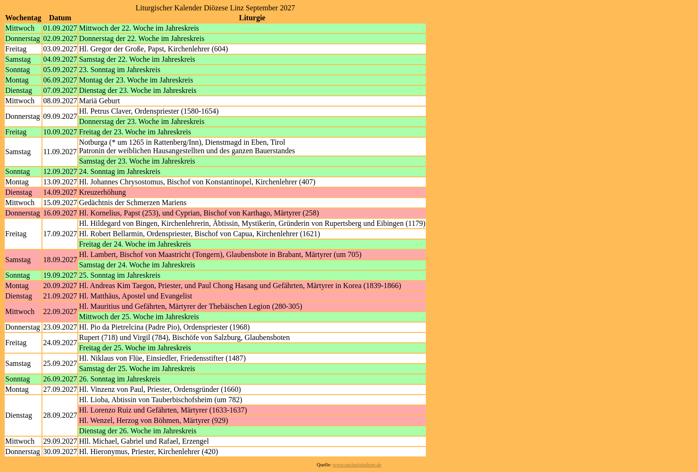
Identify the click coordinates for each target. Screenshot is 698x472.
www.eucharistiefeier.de (357, 464)
